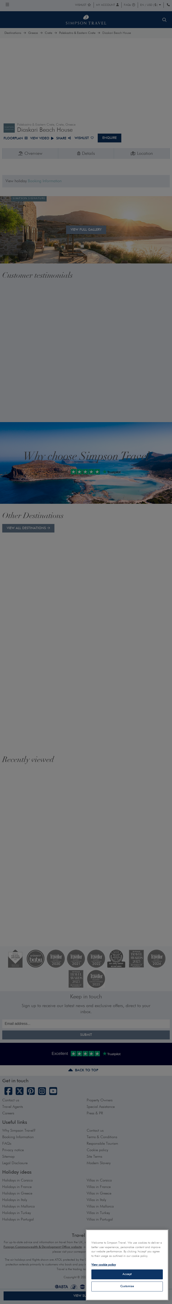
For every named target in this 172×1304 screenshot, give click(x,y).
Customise (127, 1286)
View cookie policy (103, 1264)
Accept (127, 1274)
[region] (127, 1264)
